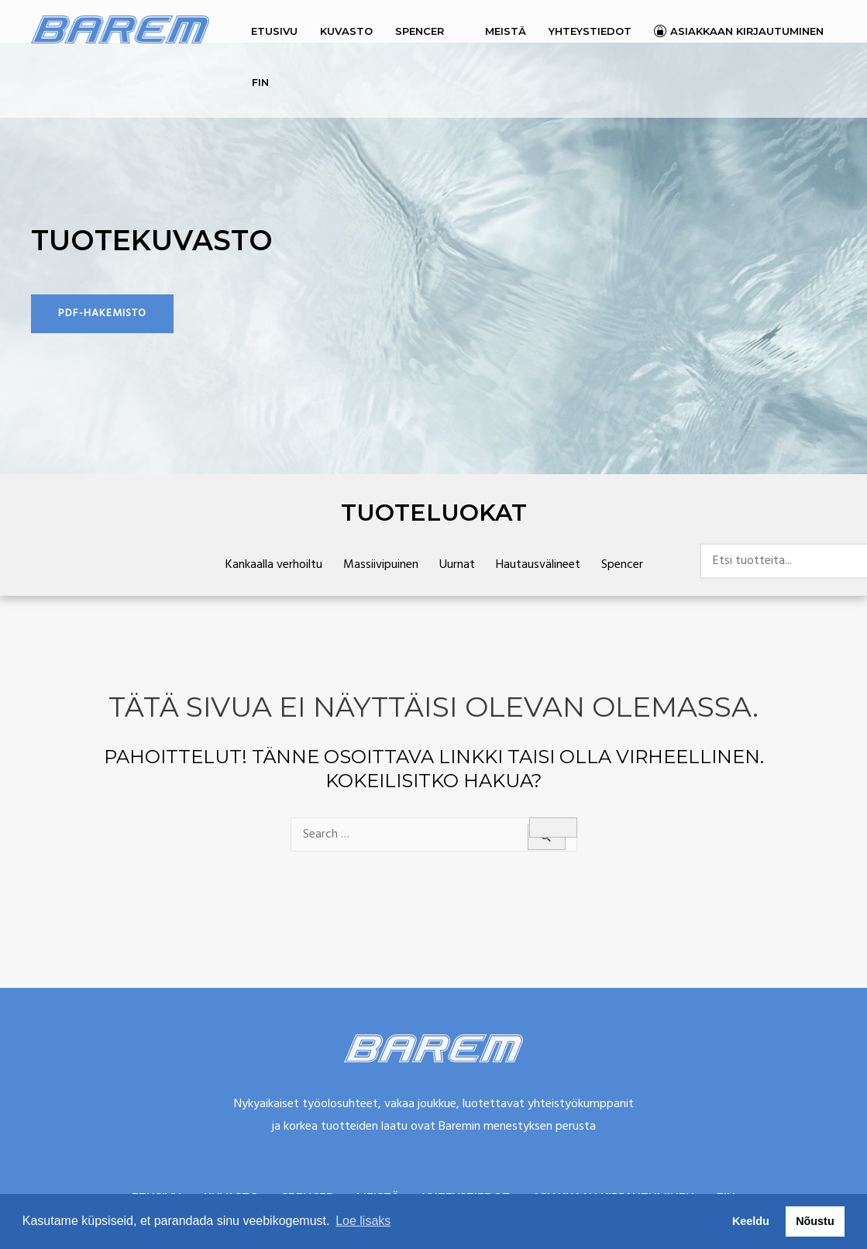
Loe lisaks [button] (362, 1220)
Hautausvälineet (538, 565)
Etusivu (274, 31)
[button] (102, 313)
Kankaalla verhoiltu (273, 565)
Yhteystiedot (590, 31)
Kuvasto (346, 31)
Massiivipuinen (380, 565)
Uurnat (457, 565)
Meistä (505, 31)
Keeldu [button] (750, 1221)
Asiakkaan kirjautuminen (747, 31)
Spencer (419, 31)
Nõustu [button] (815, 1221)
